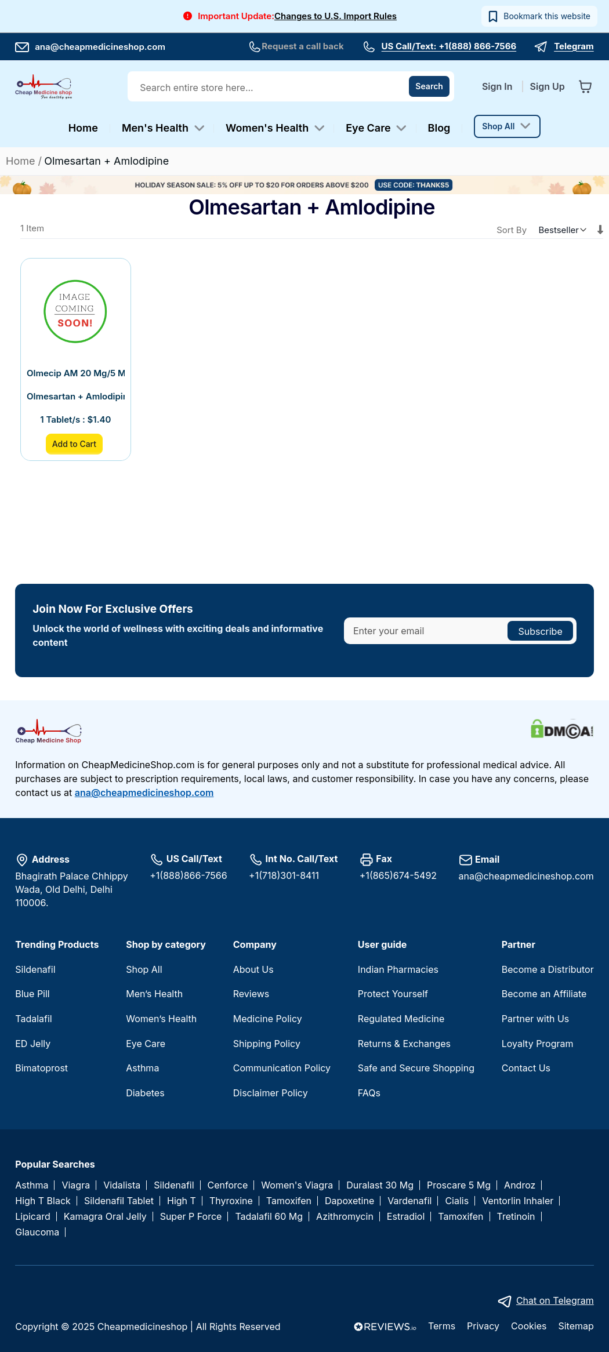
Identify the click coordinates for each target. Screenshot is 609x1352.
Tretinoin (516, 1217)
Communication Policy (282, 1068)
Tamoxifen (288, 1201)
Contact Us (526, 1068)
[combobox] (292, 87)
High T (181, 1201)
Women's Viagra (297, 1185)
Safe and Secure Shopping (416, 1068)
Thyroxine (231, 1201)
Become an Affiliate (544, 994)
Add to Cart (74, 444)
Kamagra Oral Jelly (105, 1217)
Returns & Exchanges (404, 1043)
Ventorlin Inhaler (517, 1201)
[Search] (429, 86)
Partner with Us (536, 1018)
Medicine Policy (267, 1018)
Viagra (75, 1185)
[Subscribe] (539, 631)
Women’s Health (161, 1018)
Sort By (511, 229)
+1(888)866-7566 (188, 875)
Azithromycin (345, 1217)
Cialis (457, 1201)
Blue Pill (32, 994)
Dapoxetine (349, 1201)
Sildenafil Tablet (119, 1201)
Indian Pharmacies (398, 969)
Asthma (142, 1068)
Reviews (251, 994)
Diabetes (145, 1093)
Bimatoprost (41, 1068)
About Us (253, 969)
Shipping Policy (266, 1043)
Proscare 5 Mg (459, 1185)
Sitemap (575, 1326)
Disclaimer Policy (270, 1093)
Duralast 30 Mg (380, 1185)
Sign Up (547, 86)
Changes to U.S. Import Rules (335, 15)
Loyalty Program (538, 1043)
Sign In (498, 86)
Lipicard (32, 1217)
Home (22, 161)
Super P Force (191, 1217)
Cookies (528, 1326)
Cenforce (228, 1185)
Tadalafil (33, 1018)
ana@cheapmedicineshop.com (90, 46)
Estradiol (406, 1217)
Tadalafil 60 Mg (269, 1217)
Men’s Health (154, 994)
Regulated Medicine (401, 1018)
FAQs (369, 1093)
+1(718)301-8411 (284, 875)
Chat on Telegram (555, 1300)
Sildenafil (35, 969)
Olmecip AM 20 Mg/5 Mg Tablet (76, 373)
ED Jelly (32, 1043)
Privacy (483, 1326)
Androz (519, 1185)
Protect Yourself (393, 994)
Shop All (144, 969)
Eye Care (145, 1043)
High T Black (43, 1201)
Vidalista (121, 1185)
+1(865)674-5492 (398, 875)
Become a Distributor (548, 969)
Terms (441, 1326)
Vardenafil (409, 1201)
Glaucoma (37, 1232)
